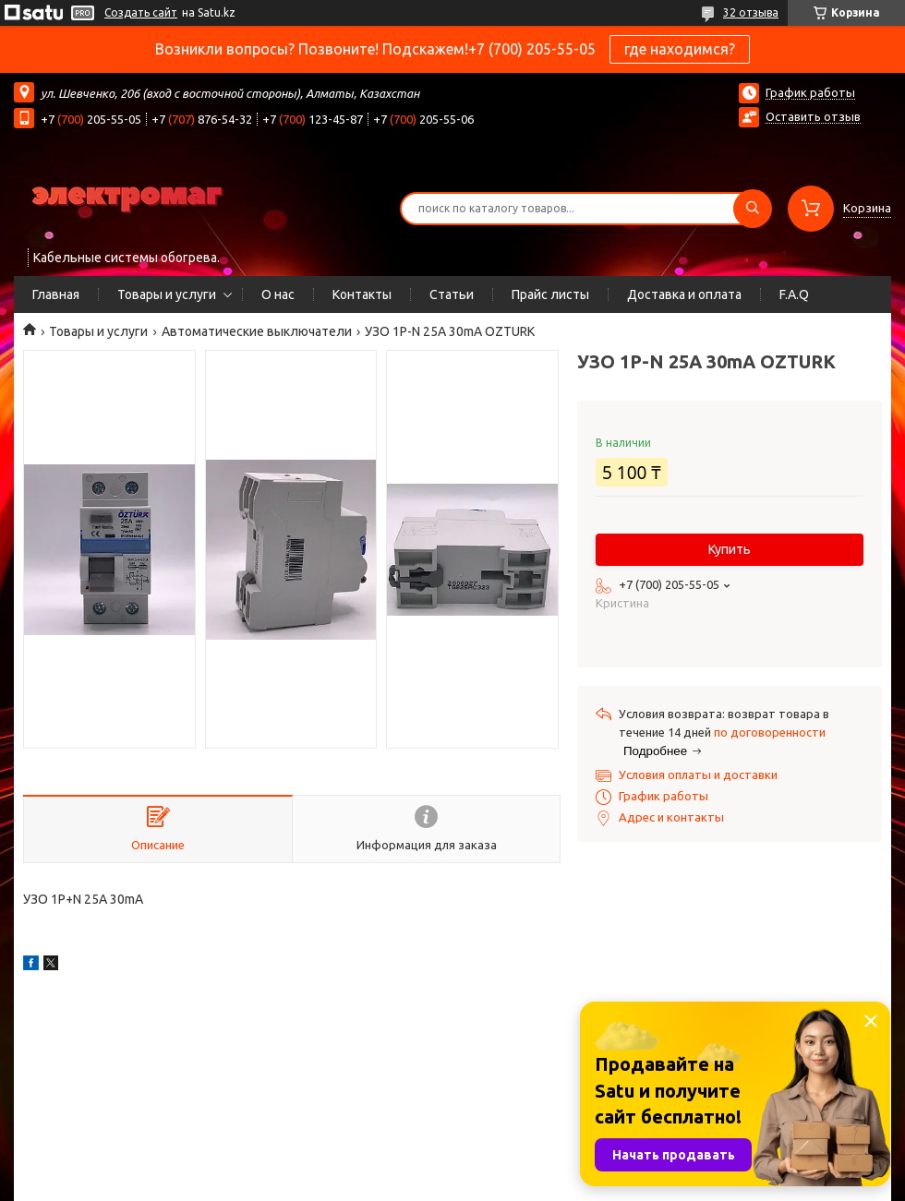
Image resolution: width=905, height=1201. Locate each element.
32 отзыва (750, 12)
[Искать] (752, 208)
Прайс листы (550, 294)
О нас (278, 294)
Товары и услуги (166, 294)
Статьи (451, 294)
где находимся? (679, 49)
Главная (55, 294)
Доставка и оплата (684, 294)
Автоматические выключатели (257, 331)
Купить (729, 549)
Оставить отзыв (813, 116)
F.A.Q (794, 294)
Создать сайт (140, 12)
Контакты (362, 294)
